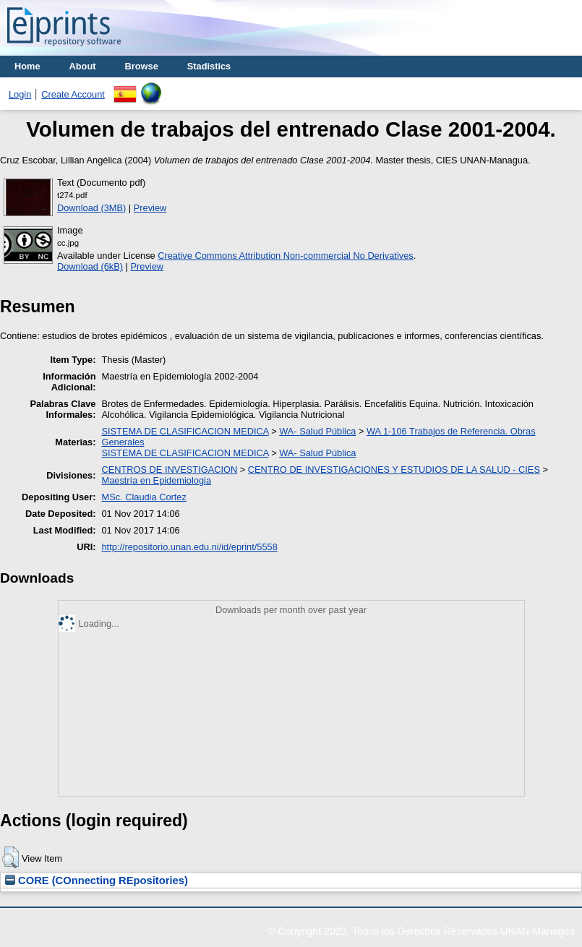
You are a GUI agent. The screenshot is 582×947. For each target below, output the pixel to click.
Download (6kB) (90, 266)
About (82, 66)
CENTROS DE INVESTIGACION (169, 469)
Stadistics (209, 66)
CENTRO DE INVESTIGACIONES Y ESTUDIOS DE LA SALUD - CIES (394, 469)
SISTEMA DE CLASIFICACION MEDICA (184, 431)
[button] (10, 857)
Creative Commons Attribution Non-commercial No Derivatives (285, 255)
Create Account (73, 94)
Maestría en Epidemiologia (156, 480)
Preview (150, 207)
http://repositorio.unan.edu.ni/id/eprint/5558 (189, 546)
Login (20, 94)
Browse (141, 66)
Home (27, 66)
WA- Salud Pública (317, 431)
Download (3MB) (91, 207)
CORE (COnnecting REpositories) (96, 880)
